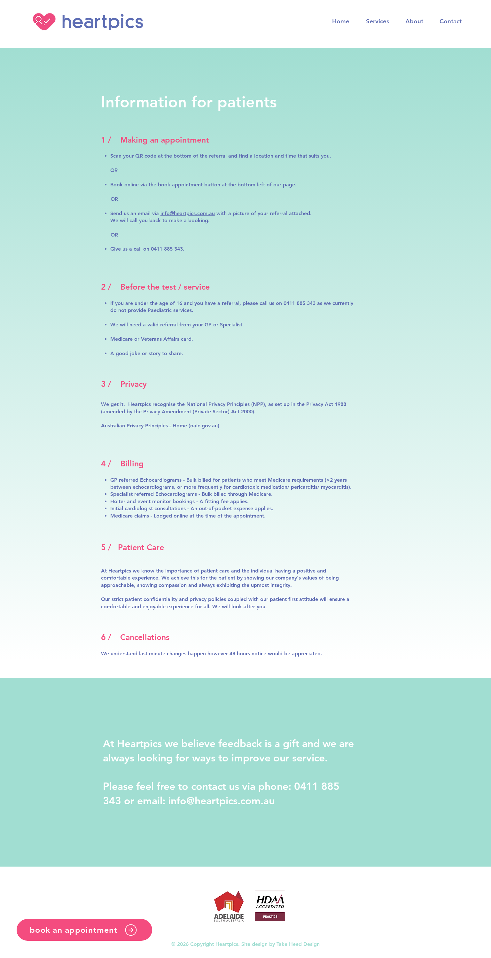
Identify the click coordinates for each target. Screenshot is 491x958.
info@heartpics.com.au (187, 213)
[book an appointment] (84, 930)
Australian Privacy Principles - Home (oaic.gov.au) (160, 426)
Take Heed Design (298, 944)
